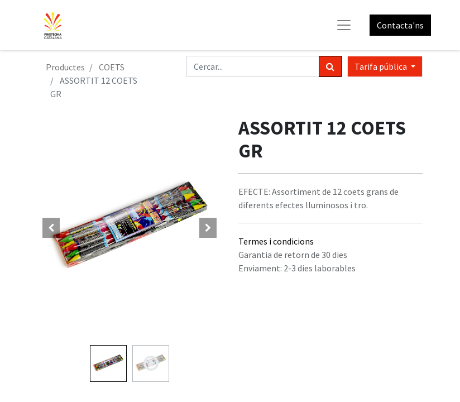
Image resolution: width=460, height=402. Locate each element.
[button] (51, 228)
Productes (65, 67)
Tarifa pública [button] (381, 66)
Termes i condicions (276, 241)
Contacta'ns (400, 25)
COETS (111, 67)
